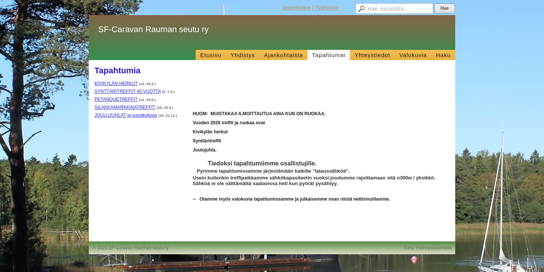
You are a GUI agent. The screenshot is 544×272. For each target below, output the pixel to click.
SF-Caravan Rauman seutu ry (153, 29)
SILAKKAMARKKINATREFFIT (124, 107)
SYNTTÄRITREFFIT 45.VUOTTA (127, 91)
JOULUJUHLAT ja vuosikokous (125, 115)
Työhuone (327, 8)
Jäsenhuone (296, 8)
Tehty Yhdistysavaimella (427, 247)
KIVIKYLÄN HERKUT (116, 83)
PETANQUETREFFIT (116, 99)
